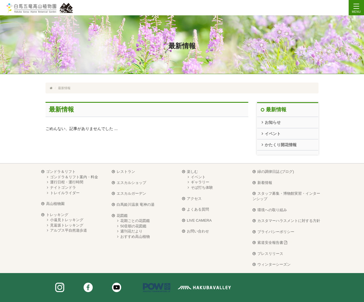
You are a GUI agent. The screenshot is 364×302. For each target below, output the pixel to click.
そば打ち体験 (202, 187)
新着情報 (264, 183)
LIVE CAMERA (199, 220)
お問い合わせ (198, 231)
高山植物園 (55, 204)
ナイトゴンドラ (63, 187)
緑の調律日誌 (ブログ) (275, 171)
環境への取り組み (272, 210)
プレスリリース (270, 253)
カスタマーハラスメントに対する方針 (288, 221)
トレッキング (57, 215)
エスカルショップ (131, 183)
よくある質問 (198, 209)
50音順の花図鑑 (133, 226)
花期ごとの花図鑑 (135, 221)
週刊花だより (131, 231)
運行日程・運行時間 (66, 182)
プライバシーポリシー (275, 232)
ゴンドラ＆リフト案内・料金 (74, 177)
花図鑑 (122, 215)
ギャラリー (200, 182)
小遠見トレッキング (66, 220)
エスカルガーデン (131, 193)
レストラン (126, 171)
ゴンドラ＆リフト (61, 171)
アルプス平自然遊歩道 (68, 230)
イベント (273, 133)
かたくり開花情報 (281, 144)
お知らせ (273, 122)
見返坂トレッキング (66, 225)
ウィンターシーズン (274, 264)
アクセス (194, 198)
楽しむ (192, 171)
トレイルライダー (65, 193)
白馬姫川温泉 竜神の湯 (136, 204)
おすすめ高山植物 (135, 236)
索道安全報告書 (272, 242)
